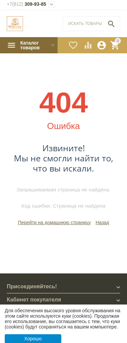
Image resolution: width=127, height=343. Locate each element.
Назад (102, 222)
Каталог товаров (30, 45)
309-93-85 (26, 4)
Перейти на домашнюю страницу (54, 222)
